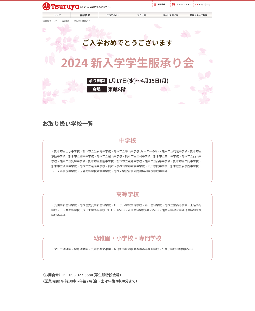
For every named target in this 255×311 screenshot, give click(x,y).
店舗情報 (65, 21)
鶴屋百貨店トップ (49, 21)
